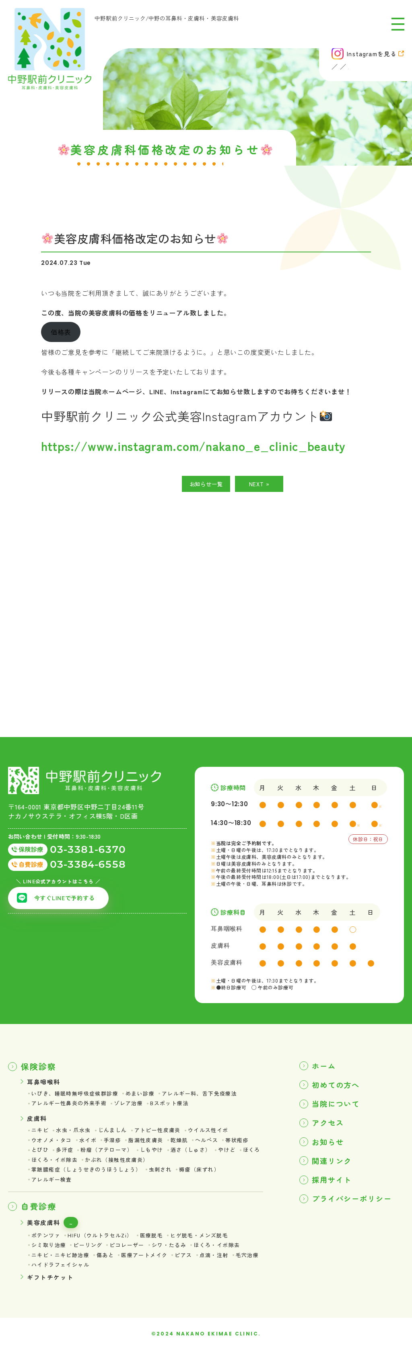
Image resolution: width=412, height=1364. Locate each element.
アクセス (330, 1127)
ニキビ (40, 1135)
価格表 (81, 1232)
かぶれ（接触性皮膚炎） (148, 1167)
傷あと (110, 1267)
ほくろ (40, 1167)
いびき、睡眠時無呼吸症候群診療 (77, 1096)
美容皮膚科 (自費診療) (370, 69)
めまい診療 (147, 1096)
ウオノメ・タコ (53, 1146)
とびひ (40, 1156)
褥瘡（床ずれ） (210, 1178)
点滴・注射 (224, 1267)
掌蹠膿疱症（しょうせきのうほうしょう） (90, 1178)
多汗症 (66, 1156)
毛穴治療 (43, 1278)
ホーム (325, 1067)
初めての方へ (338, 1087)
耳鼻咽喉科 (282, 69)
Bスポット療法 (178, 1106)
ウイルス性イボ (218, 1135)
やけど (238, 1156)
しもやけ (158, 1156)
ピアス (192, 1267)
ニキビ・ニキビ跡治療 (62, 1267)
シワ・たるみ (177, 1256)
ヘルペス (216, 1146)
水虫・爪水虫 (75, 1135)
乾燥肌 (187, 1146)
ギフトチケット (51, 1290)
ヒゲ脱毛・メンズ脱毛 (209, 1246)
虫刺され (169, 1178)
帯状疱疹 (248, 1146)
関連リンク (334, 1168)
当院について (338, 1107)
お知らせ (330, 1147)
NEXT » (259, 485)
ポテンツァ (46, 1246)
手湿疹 (117, 1146)
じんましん (117, 1135)
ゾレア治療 (134, 1106)
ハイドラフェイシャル (95, 1278)
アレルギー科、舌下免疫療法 (210, 1096)
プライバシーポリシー (356, 1208)
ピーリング (91, 1256)
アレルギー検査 (53, 1188)
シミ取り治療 (49, 1256)
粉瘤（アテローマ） (111, 1156)
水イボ (91, 1146)
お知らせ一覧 (206, 485)
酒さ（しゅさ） (200, 1156)
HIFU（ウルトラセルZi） (104, 1246)
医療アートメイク (151, 1267)
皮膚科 (317, 69)
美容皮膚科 (44, 1232)
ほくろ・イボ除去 (82, 1167)
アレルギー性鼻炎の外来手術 (71, 1106)
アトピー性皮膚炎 (165, 1135)
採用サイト (334, 1188)
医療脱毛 (158, 1246)
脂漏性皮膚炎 (152, 1146)
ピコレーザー (132, 1256)
